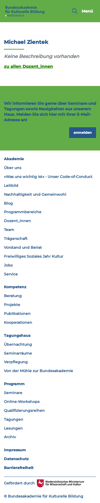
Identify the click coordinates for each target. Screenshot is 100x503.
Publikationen (17, 313)
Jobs (8, 265)
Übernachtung (18, 344)
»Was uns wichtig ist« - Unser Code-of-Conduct (48, 176)
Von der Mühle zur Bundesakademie (38, 370)
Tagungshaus (17, 335)
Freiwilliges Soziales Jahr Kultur (33, 256)
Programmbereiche (22, 212)
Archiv (10, 437)
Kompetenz (15, 287)
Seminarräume (18, 353)
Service (11, 274)
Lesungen (13, 428)
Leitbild (11, 185)
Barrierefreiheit (19, 467)
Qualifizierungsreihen (24, 410)
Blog (8, 203)
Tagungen (13, 419)
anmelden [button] (83, 132)
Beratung (13, 295)
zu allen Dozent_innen (28, 66)
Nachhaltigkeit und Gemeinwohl (35, 194)
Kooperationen (18, 322)
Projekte (12, 304)
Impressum (15, 450)
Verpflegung (16, 362)
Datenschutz (16, 458)
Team (9, 229)
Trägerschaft (15, 238)
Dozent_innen (17, 220)
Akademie (14, 159)
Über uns (12, 167)
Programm (14, 383)
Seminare (13, 392)
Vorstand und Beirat (23, 247)
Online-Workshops (22, 401)
